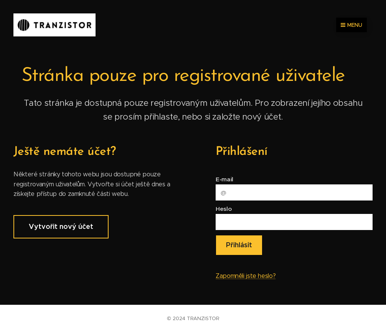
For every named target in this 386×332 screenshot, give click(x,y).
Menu (351, 24)
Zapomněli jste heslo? (245, 275)
